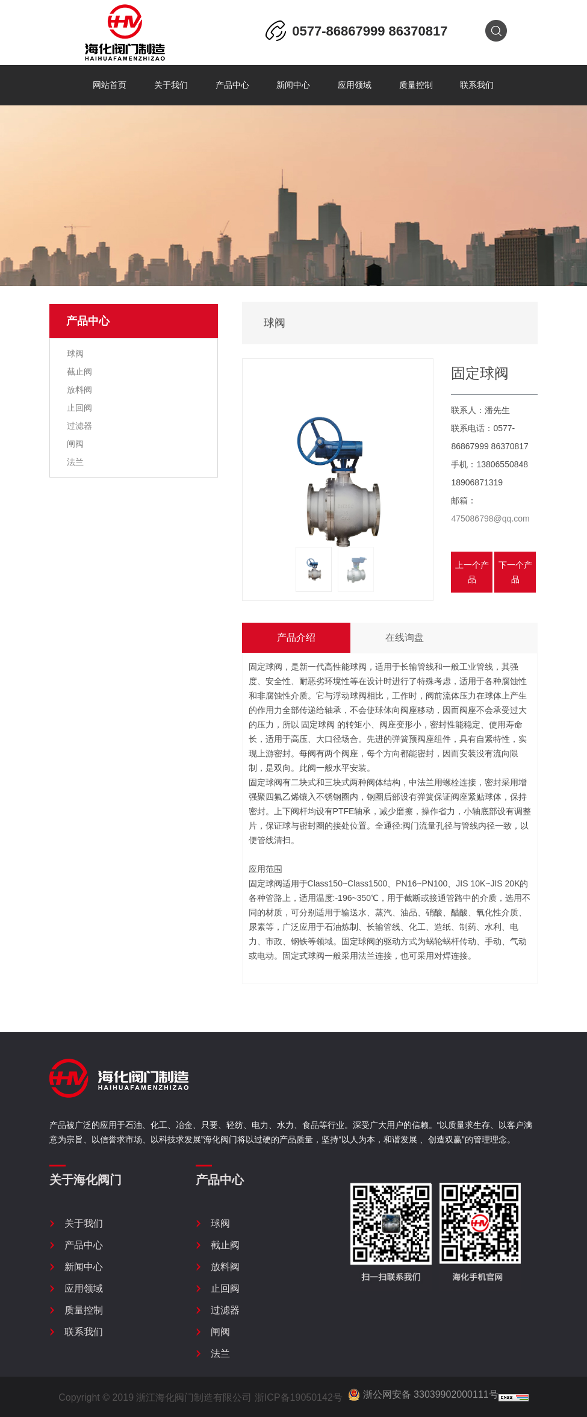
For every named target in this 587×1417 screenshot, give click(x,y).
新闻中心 (293, 85)
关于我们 (171, 85)
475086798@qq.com (490, 518)
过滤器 (78, 426)
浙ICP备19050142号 (299, 1397)
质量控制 (416, 85)
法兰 (74, 462)
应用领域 (354, 85)
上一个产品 (472, 572)
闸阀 (74, 444)
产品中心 (232, 85)
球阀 (74, 353)
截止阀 (78, 371)
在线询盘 (404, 637)
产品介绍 (296, 637)
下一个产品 (515, 572)
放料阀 (78, 389)
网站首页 (109, 85)
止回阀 (78, 408)
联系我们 (477, 85)
